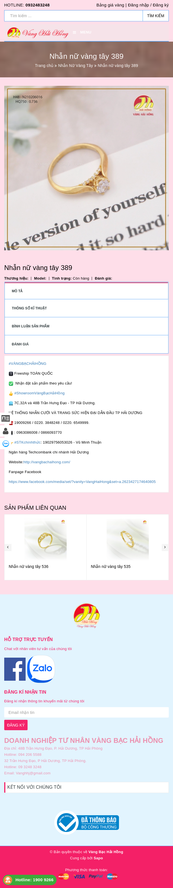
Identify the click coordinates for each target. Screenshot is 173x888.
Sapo (98, 858)
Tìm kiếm (155, 16)
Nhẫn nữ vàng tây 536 (28, 566)
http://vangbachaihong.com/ (46, 462)
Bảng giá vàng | (111, 5)
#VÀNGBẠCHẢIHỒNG (27, 363)
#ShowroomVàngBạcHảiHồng (39, 393)
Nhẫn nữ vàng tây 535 (111, 566)
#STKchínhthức (27, 442)
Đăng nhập (138, 5)
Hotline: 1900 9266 (34, 879)
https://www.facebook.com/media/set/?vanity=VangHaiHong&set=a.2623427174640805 (82, 482)
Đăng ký (161, 5)
